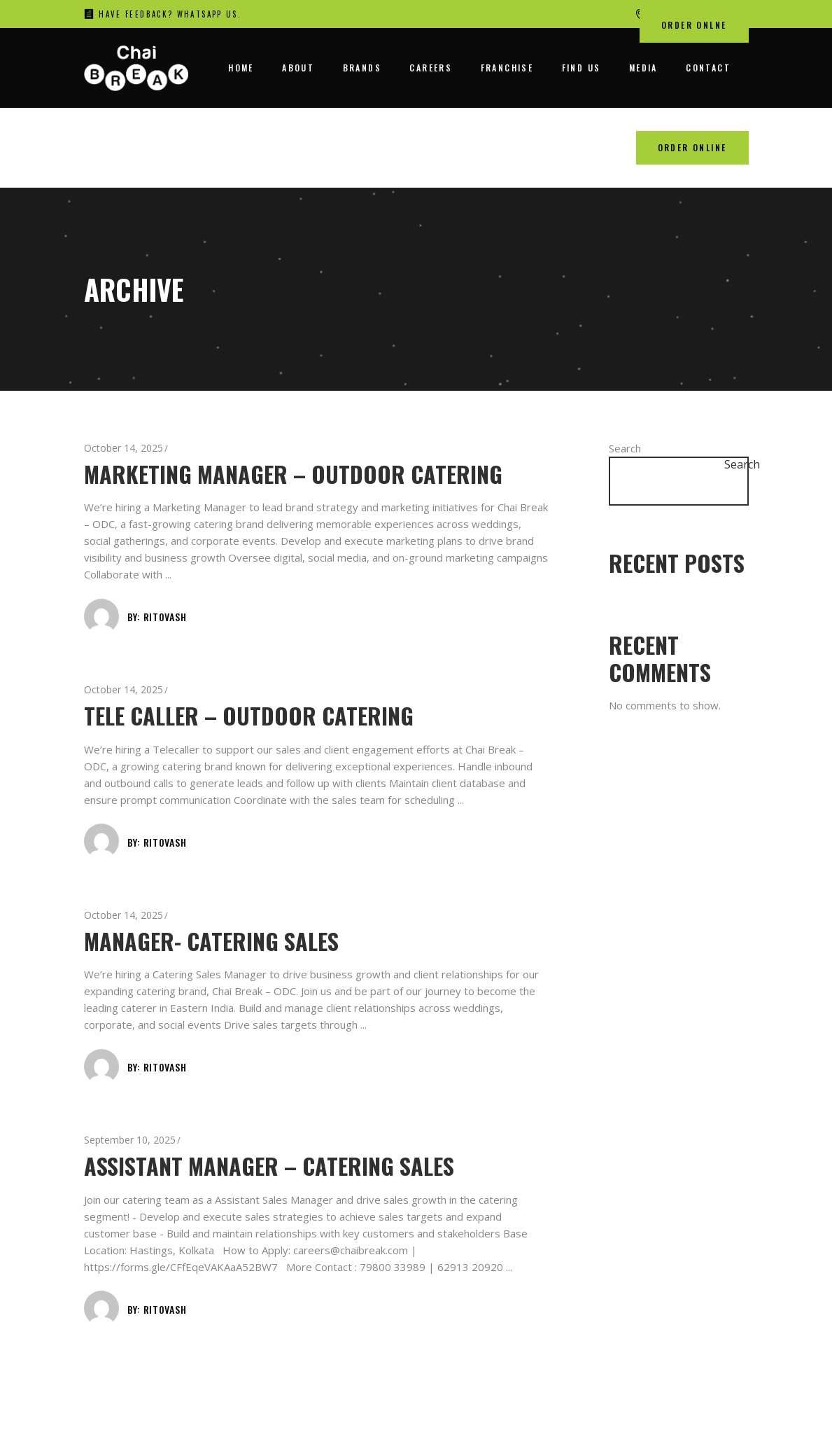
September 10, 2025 (130, 1139)
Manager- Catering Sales (211, 940)
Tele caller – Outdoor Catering (249, 715)
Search (625, 448)
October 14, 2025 (123, 447)
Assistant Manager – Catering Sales (269, 1165)
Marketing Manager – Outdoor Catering (293, 473)
